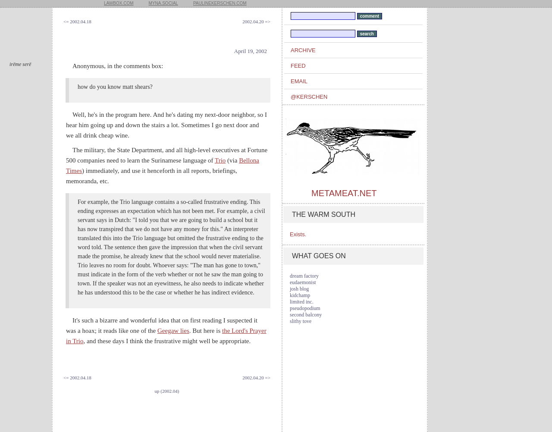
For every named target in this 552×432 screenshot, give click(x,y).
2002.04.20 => (256, 21)
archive (303, 50)
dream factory (304, 276)
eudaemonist (303, 282)
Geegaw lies (173, 330)
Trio (220, 160)
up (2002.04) (167, 391)
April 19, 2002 (250, 51)
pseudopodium (305, 308)
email (299, 81)
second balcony (306, 315)
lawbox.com (119, 3)
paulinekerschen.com (220, 3)
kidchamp (300, 295)
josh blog (299, 289)
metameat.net (343, 193)
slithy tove (300, 321)
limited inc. (302, 302)
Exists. (298, 234)
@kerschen (309, 97)
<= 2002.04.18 (77, 21)
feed (298, 66)
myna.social (163, 3)
